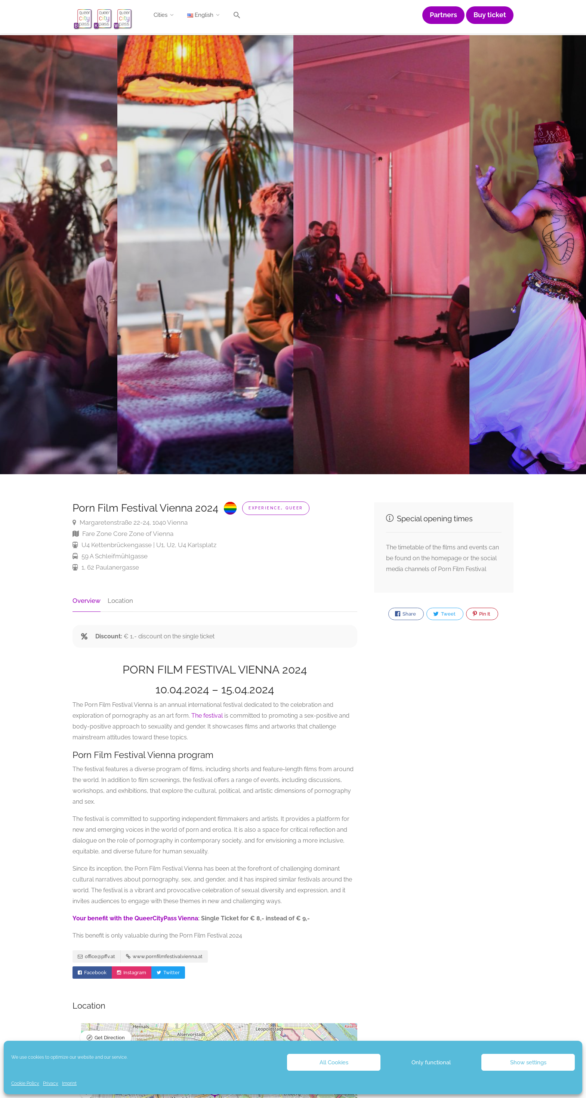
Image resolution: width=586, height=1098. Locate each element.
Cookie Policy (25, 1083)
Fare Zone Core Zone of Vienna (123, 533)
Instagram (131, 973)
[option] (381, 254)
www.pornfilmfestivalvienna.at (164, 957)
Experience (265, 508)
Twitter (168, 973)
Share (405, 614)
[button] (237, 17)
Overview (87, 600)
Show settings (528, 1062)
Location (120, 600)
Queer (294, 508)
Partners (443, 15)
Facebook (92, 973)
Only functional (431, 1062)
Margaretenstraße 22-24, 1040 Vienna (130, 522)
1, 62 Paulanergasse (106, 567)
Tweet (444, 614)
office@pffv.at (96, 957)
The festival (207, 715)
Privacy (50, 1083)
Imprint (69, 1083)
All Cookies (334, 1062)
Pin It (481, 614)
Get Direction (110, 1038)
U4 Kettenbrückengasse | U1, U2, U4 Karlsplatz (144, 545)
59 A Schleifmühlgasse (110, 556)
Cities (160, 15)
